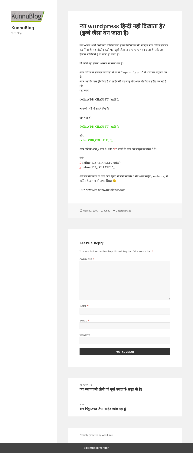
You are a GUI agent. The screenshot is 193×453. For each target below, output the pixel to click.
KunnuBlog (22, 27)
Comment (87, 259)
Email (84, 320)
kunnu (107, 210)
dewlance (158, 176)
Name (84, 306)
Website (85, 335)
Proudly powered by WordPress (96, 435)
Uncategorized (123, 210)
